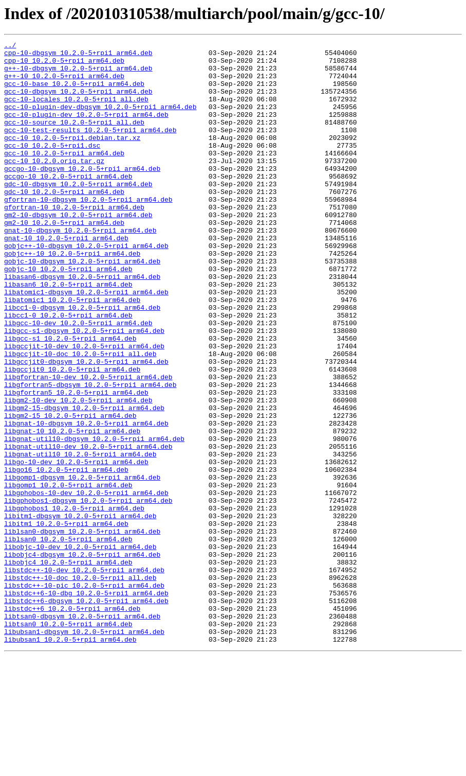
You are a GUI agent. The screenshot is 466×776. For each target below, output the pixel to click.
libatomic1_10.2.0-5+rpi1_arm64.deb (72, 352)
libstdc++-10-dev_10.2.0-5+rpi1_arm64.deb (84, 676)
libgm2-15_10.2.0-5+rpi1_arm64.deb (70, 491)
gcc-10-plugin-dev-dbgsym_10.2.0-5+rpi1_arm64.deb (100, 120)
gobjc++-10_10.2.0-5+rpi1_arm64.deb (72, 296)
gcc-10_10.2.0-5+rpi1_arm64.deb (64, 176)
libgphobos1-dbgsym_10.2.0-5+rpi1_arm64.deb (88, 592)
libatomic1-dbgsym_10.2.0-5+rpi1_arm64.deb (86, 342)
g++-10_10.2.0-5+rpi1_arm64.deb (64, 83)
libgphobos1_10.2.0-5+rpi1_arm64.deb (74, 602)
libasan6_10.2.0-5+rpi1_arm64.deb (68, 333)
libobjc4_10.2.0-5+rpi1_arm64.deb (68, 667)
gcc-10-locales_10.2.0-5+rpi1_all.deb (76, 111)
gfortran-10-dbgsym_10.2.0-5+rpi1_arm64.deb (88, 231)
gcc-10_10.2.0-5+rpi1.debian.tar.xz (72, 157)
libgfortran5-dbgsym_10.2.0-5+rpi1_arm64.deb (90, 453)
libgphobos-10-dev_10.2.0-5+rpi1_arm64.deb (86, 583)
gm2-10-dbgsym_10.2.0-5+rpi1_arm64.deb (78, 250)
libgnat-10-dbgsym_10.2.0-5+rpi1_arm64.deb (86, 500)
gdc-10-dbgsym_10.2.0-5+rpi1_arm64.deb (78, 213)
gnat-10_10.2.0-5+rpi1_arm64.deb (66, 278)
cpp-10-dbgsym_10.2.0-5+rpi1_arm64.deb (78, 55)
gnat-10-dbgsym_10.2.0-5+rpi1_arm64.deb (80, 268)
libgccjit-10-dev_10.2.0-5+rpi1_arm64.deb (84, 407)
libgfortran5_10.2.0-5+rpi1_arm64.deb (76, 463)
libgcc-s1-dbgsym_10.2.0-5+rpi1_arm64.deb (84, 389)
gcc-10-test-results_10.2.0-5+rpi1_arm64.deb (90, 148)
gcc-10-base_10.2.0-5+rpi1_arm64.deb (74, 92)
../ (10, 46)
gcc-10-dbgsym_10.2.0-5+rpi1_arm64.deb (78, 102)
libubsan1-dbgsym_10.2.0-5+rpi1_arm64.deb (84, 750)
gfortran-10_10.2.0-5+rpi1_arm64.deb (74, 240)
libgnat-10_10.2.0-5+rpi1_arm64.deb (72, 509)
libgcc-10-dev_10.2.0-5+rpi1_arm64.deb (78, 379)
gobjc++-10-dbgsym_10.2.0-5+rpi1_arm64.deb (86, 287)
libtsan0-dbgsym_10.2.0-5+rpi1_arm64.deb (82, 731)
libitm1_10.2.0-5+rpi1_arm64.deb (66, 620)
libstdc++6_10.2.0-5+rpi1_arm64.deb (72, 722)
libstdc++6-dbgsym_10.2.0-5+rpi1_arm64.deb (86, 713)
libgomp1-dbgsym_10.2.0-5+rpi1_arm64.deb (82, 565)
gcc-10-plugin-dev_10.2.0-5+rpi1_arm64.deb (86, 129)
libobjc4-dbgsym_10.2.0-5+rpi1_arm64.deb (82, 657)
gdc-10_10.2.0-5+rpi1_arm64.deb (64, 222)
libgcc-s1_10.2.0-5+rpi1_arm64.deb (70, 398)
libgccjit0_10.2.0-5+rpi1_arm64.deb (72, 435)
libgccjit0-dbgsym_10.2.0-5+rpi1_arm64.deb (86, 426)
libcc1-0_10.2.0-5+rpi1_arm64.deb (68, 370)
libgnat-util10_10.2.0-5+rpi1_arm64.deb (80, 537)
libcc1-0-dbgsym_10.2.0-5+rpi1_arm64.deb (82, 361)
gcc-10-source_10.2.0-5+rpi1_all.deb (74, 139)
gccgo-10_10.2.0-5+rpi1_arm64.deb (68, 203)
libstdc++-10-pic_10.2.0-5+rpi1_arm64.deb (84, 694)
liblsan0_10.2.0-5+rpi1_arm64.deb (68, 639)
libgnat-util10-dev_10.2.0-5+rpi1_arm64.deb (88, 528)
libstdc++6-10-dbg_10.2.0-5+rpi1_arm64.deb (86, 704)
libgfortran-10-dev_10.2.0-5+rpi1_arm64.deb (88, 444)
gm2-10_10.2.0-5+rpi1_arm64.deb (64, 259)
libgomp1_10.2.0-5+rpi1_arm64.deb (68, 574)
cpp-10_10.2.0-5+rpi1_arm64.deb (64, 64)
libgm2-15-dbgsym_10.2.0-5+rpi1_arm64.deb (84, 481)
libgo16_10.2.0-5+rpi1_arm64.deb (66, 555)
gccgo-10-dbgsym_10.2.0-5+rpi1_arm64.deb (82, 194)
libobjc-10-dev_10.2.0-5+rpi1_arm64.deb (80, 648)
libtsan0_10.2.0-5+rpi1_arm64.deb (68, 741)
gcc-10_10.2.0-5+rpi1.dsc (52, 166)
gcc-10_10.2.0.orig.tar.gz (54, 185)
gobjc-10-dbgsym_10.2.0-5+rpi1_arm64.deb (82, 305)
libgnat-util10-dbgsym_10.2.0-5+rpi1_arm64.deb (94, 518)
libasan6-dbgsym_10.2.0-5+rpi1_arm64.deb (82, 324)
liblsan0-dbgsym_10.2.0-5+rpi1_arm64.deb (82, 629)
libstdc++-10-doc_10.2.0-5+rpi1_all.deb (80, 685)
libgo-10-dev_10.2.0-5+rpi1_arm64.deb (76, 546)
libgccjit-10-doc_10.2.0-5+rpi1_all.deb (80, 416)
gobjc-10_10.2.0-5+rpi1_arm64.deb (68, 315)
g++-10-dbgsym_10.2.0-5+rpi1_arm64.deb (78, 74)
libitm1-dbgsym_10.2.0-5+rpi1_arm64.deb (80, 611)
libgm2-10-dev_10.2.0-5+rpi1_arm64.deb (78, 472)
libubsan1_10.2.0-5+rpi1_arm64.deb (70, 759)
